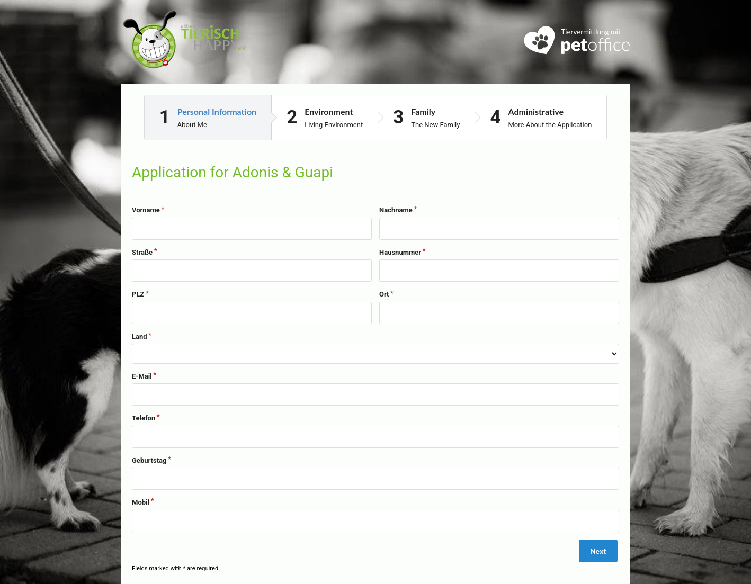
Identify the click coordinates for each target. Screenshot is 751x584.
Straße (142, 252)
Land (139, 336)
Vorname (146, 210)
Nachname (396, 210)
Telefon (143, 418)
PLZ (138, 294)
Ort (384, 294)
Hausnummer (400, 252)
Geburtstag (149, 460)
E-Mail (142, 376)
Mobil (140, 502)
